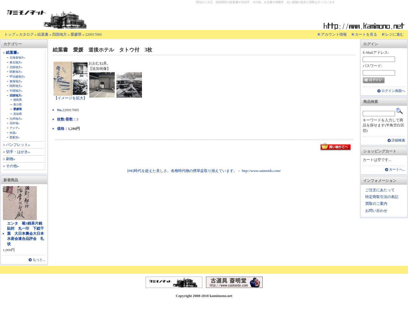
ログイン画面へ (393, 91)
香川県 (17, 104)
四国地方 (59, 34)
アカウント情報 (334, 34)
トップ (9, 34)
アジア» (15, 128)
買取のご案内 (376, 203)
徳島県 (17, 99)
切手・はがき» (18, 152)
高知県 (17, 113)
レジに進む (394, 34)
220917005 (93, 34)
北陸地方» (16, 67)
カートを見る (366, 34)
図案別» (15, 137)
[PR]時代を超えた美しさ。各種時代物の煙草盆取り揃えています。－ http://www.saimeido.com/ (204, 171)
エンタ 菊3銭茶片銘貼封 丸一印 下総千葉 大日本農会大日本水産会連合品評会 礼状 (25, 233)
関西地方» (16, 85)
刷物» (10, 159)
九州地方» (16, 118)
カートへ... (397, 169)
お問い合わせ (376, 210)
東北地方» (16, 62)
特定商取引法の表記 (381, 197)
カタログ (26, 34)
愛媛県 (76, 34)
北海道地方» (17, 57)
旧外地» (15, 123)
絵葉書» (12, 52)
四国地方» (16, 95)
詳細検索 (398, 140)
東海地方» (16, 81)
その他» (12, 166)
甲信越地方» (17, 76)
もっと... (39, 260)
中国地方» (16, 90)
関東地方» (16, 71)
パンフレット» (18, 145)
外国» (13, 132)
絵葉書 (42, 34)
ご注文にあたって (380, 190)
